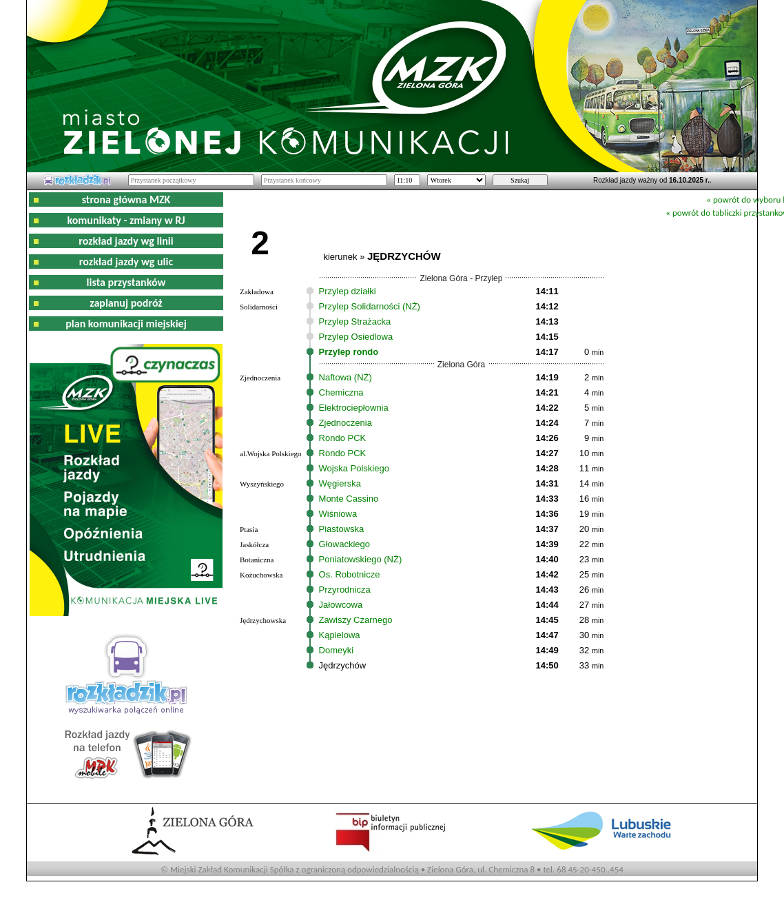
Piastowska (341, 529)
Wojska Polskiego (354, 468)
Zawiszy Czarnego (356, 620)
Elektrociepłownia (354, 407)
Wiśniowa (338, 514)
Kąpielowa (339, 635)
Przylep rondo (349, 352)
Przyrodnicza (345, 589)
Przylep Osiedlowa (356, 336)
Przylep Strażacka (355, 321)
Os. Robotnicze (349, 574)
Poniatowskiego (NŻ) (360, 559)
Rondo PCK (343, 438)
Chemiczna (341, 392)
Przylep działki (347, 291)
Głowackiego (344, 544)
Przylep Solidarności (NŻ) (369, 306)
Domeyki (336, 650)
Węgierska (340, 483)
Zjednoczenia (345, 423)
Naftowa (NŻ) (345, 377)
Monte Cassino (349, 498)
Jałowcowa (341, 605)
